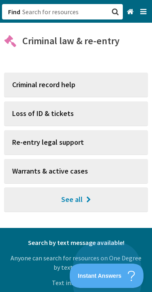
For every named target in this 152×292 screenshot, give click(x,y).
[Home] (131, 12)
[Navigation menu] (144, 12)
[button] (76, 146)
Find (14, 12)
